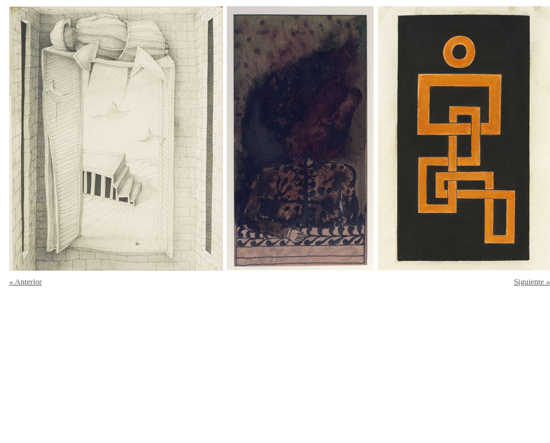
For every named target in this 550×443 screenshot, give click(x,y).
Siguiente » (532, 281)
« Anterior (25, 281)
